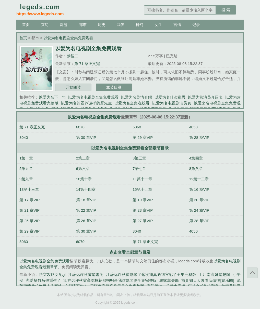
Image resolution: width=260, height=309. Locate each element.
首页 (26, 24)
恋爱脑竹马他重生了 (43, 280)
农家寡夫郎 (169, 280)
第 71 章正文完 (87, 63)
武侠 (120, 24)
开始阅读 (73, 87)
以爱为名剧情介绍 (136, 97)
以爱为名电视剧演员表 (171, 103)
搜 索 (225, 10)
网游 (63, 24)
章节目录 (114, 87)
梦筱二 (72, 56)
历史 (101, 24)
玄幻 (45, 24)
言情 (177, 24)
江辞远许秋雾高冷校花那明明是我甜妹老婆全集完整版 (110, 280)
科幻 (139, 24)
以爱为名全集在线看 (132, 103)
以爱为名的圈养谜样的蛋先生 (86, 103)
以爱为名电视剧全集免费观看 (68, 38)
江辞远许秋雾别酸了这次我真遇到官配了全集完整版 (151, 274)
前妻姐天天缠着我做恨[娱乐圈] (207, 280)
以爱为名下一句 (52, 97)
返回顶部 (252, 272)
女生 (158, 24)
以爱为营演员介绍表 (205, 97)
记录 (196, 24)
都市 (83, 24)
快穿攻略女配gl (52, 274)
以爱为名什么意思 (170, 97)
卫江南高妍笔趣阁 (214, 274)
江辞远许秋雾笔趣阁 (86, 274)
